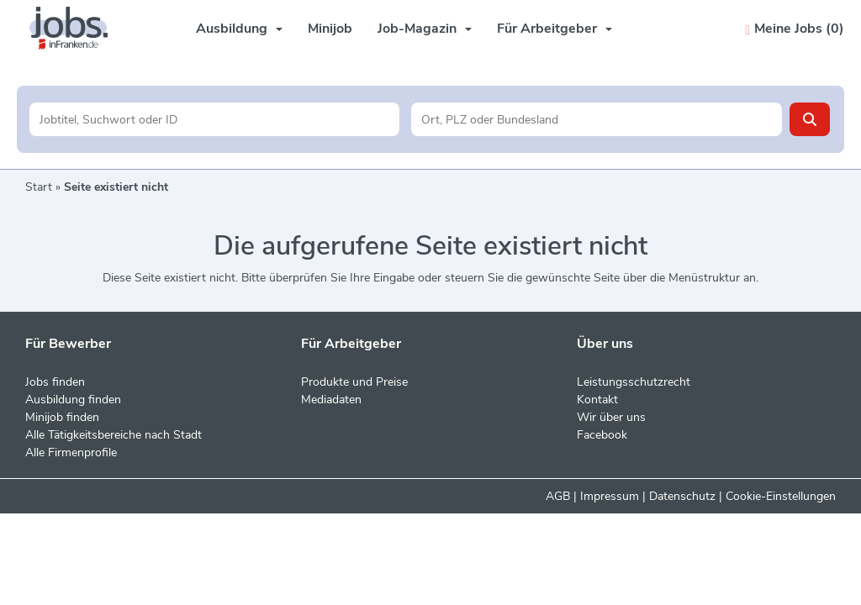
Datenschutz (682, 496)
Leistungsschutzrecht (633, 382)
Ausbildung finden (73, 400)
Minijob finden (62, 417)
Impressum (609, 496)
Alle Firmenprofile (71, 452)
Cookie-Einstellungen (781, 496)
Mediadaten (331, 400)
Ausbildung (239, 28)
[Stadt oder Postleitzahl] (596, 119)
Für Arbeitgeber (554, 28)
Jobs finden (55, 382)
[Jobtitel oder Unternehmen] (214, 119)
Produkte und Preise (354, 382)
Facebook (602, 435)
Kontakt (597, 400)
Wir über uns (611, 417)
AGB (558, 496)
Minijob (330, 28)
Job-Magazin (425, 28)
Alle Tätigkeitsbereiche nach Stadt (113, 435)
